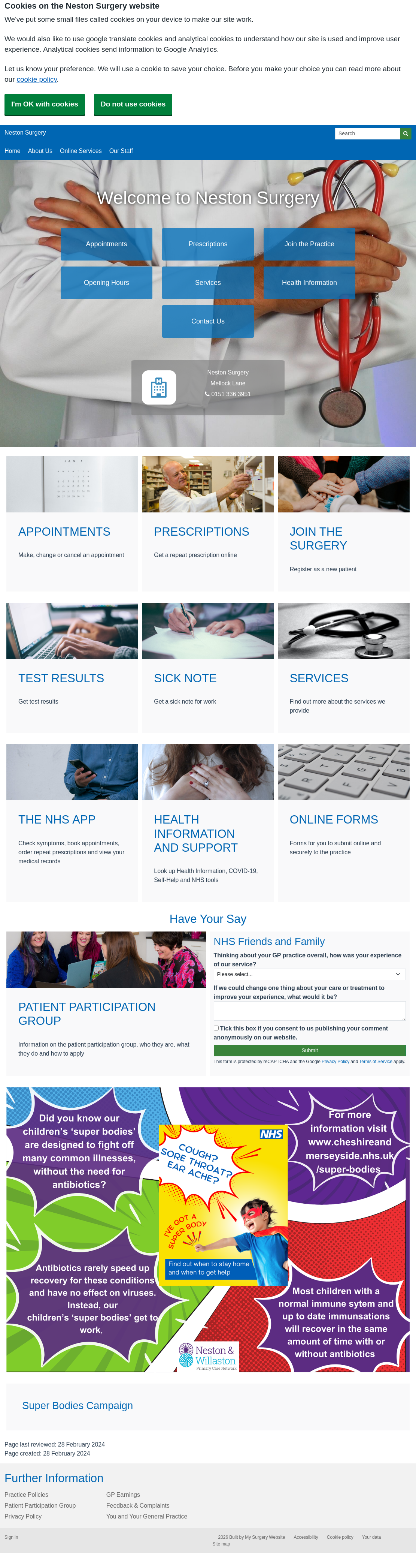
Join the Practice (309, 244)
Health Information (309, 282)
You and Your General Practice (147, 1516)
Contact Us (208, 321)
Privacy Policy (335, 1061)
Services (208, 282)
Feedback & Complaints (138, 1505)
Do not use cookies (133, 104)
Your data (371, 1537)
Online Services (81, 151)
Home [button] (12, 151)
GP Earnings (123, 1495)
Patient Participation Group (40, 1505)
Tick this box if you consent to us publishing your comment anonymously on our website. (301, 1032)
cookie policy (36, 79)
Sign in (11, 1537)
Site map (221, 1544)
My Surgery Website (265, 1537)
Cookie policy (340, 1537)
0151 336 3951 (228, 394)
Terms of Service (375, 1061)
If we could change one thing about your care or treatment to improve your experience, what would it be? (299, 992)
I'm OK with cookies (44, 104)
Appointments (106, 244)
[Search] (367, 133)
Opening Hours (106, 282)
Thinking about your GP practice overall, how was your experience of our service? (308, 959)
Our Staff (121, 151)
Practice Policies (26, 1495)
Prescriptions (207, 244)
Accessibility (306, 1537)
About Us (40, 151)
